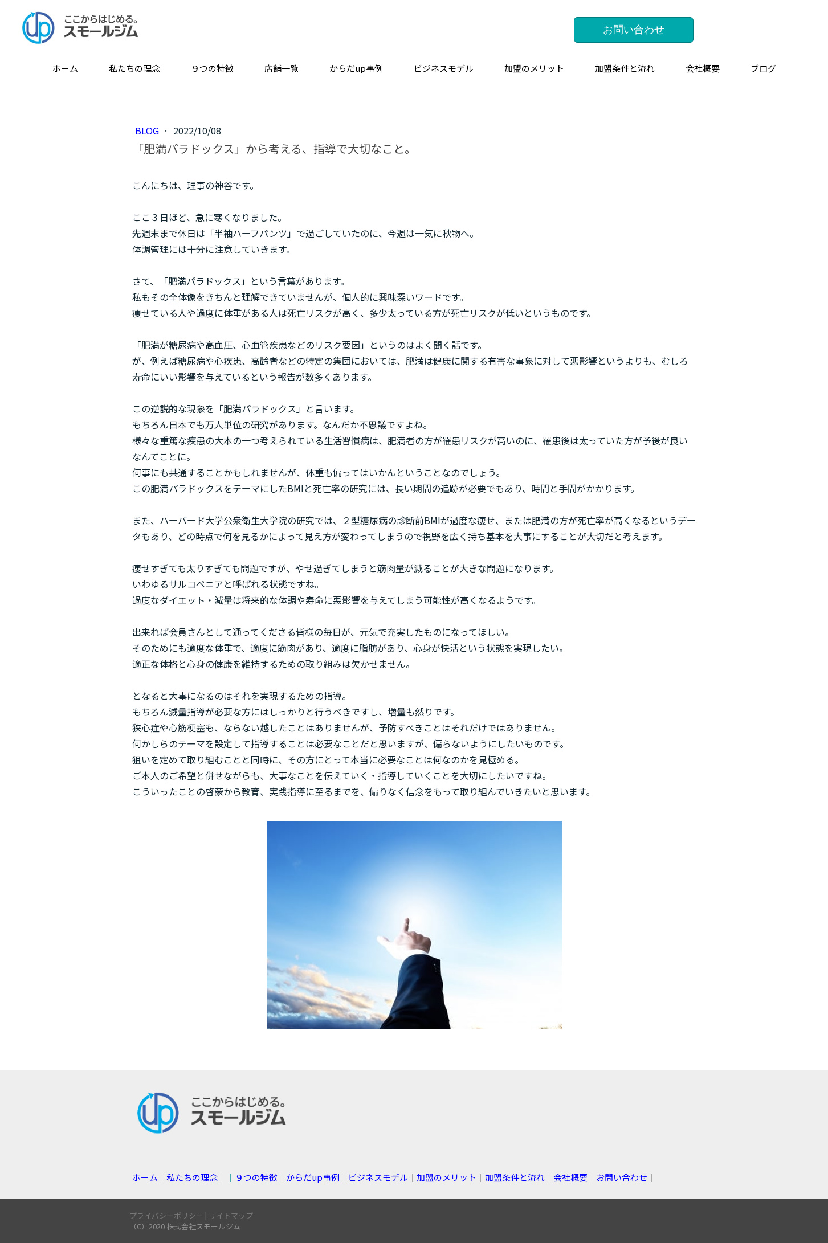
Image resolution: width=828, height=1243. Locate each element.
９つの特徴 (212, 68)
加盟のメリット (534, 68)
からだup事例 (356, 68)
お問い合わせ (633, 29)
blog (148, 130)
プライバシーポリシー (166, 1215)
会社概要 (703, 68)
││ (283, 1177)
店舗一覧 (281, 68)
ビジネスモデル (444, 68)
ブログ (763, 68)
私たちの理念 (134, 68)
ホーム (65, 68)
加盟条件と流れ (625, 68)
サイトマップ (231, 1215)
